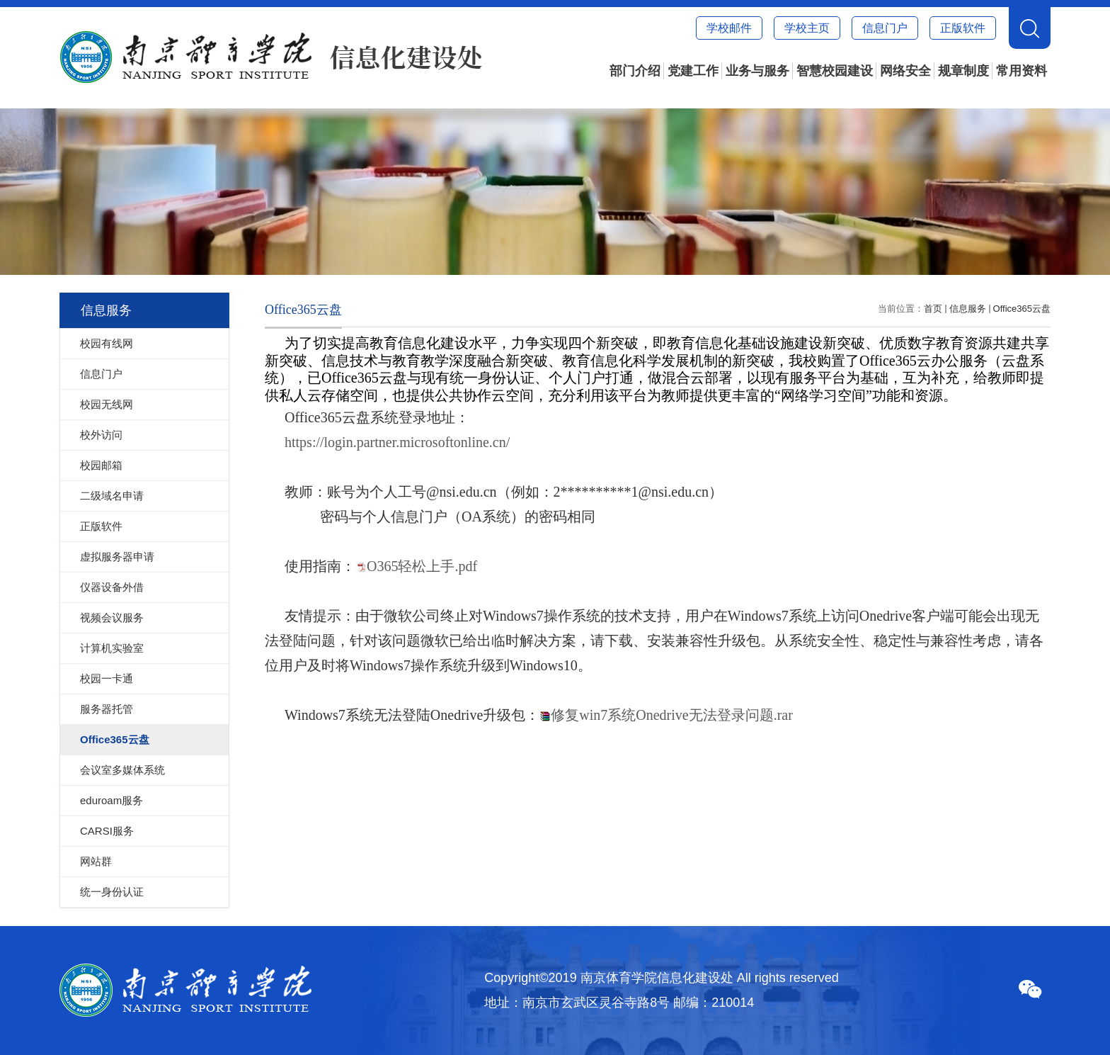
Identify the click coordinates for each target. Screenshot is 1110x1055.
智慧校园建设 (834, 71)
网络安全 (905, 71)
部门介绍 (635, 71)
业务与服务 (757, 71)
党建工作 (693, 71)
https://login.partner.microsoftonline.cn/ (397, 442)
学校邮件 (729, 28)
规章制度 (963, 71)
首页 (933, 308)
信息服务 (967, 308)
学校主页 (807, 28)
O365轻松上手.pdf (422, 566)
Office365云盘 (1022, 308)
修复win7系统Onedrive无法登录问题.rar (672, 715)
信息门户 (885, 28)
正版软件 (962, 28)
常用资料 (1021, 71)
